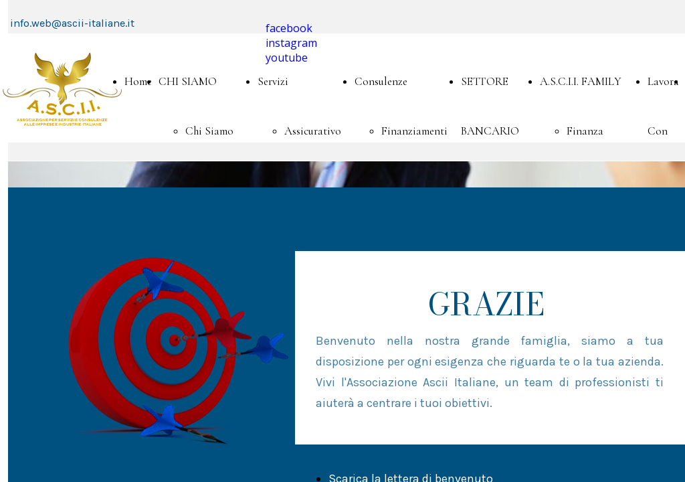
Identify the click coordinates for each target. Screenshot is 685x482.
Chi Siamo (209, 131)
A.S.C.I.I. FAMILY (580, 81)
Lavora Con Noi (663, 130)
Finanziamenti (414, 131)
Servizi (273, 81)
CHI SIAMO (188, 81)
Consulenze (381, 81)
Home (138, 81)
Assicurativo (312, 131)
